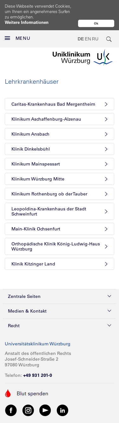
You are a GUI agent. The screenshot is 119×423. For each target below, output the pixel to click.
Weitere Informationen (27, 22)
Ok (96, 23)
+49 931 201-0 (37, 362)
